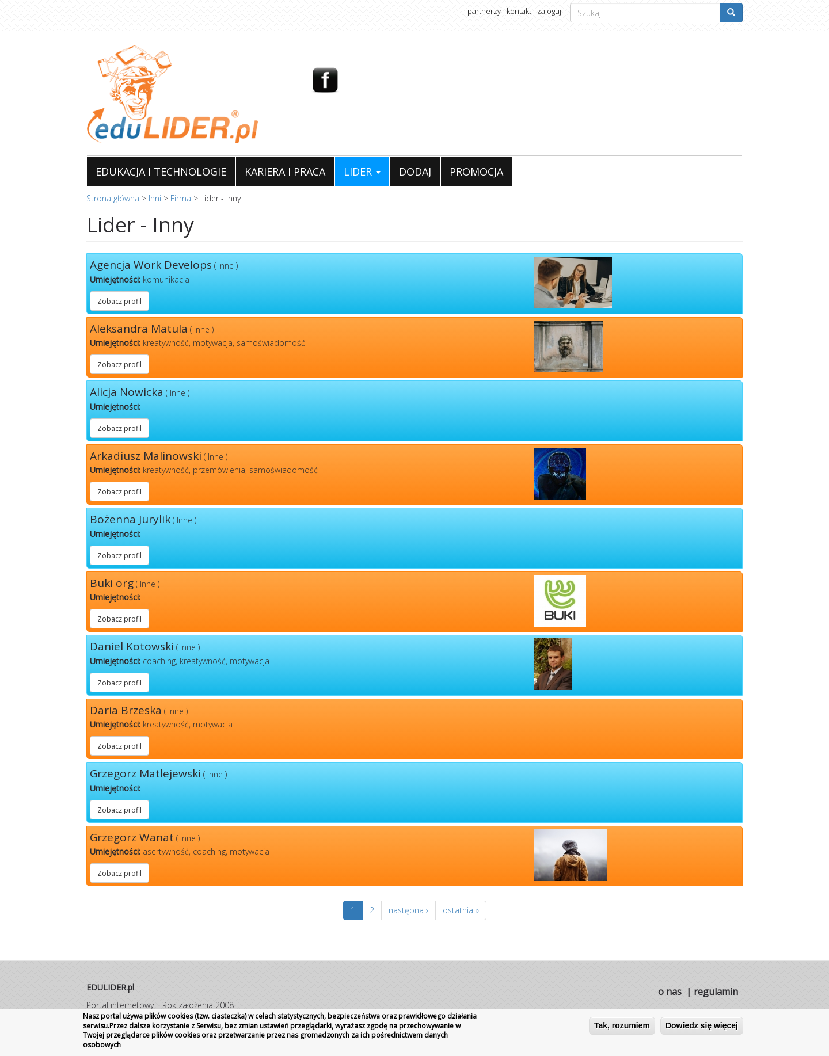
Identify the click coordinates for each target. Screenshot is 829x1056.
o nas (670, 991)
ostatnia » (461, 910)
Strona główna (112, 198)
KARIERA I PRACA (285, 171)
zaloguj (549, 11)
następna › (408, 910)
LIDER (362, 171)
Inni (155, 198)
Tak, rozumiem (622, 1025)
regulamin (716, 991)
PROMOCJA (476, 171)
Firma (180, 198)
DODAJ (415, 171)
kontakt (519, 11)
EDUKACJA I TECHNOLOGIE (161, 171)
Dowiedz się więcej (702, 1025)
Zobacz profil (119, 301)
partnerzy (484, 11)
